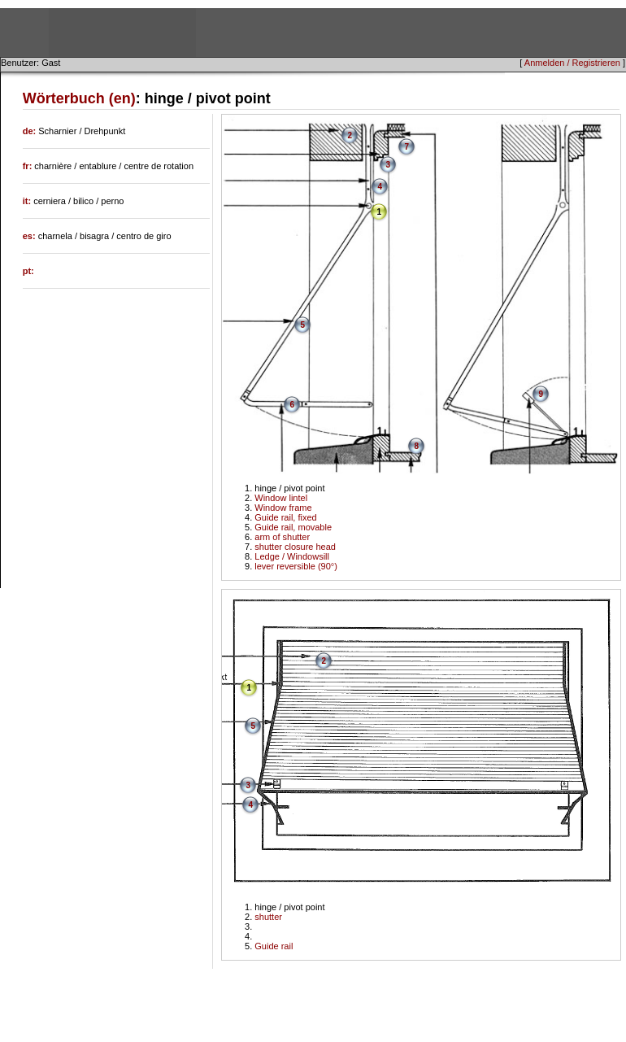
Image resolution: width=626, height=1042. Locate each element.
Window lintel (280, 498)
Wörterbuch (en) (79, 98)
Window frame (282, 507)
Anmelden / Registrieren (572, 63)
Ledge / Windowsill (291, 556)
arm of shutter (282, 537)
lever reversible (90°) (295, 566)
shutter (268, 917)
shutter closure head (295, 547)
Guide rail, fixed (285, 517)
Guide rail (273, 946)
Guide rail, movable (293, 527)
